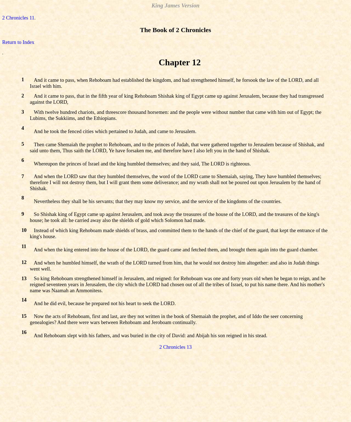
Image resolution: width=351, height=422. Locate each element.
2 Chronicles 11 (18, 18)
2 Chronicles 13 (175, 347)
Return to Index (18, 42)
